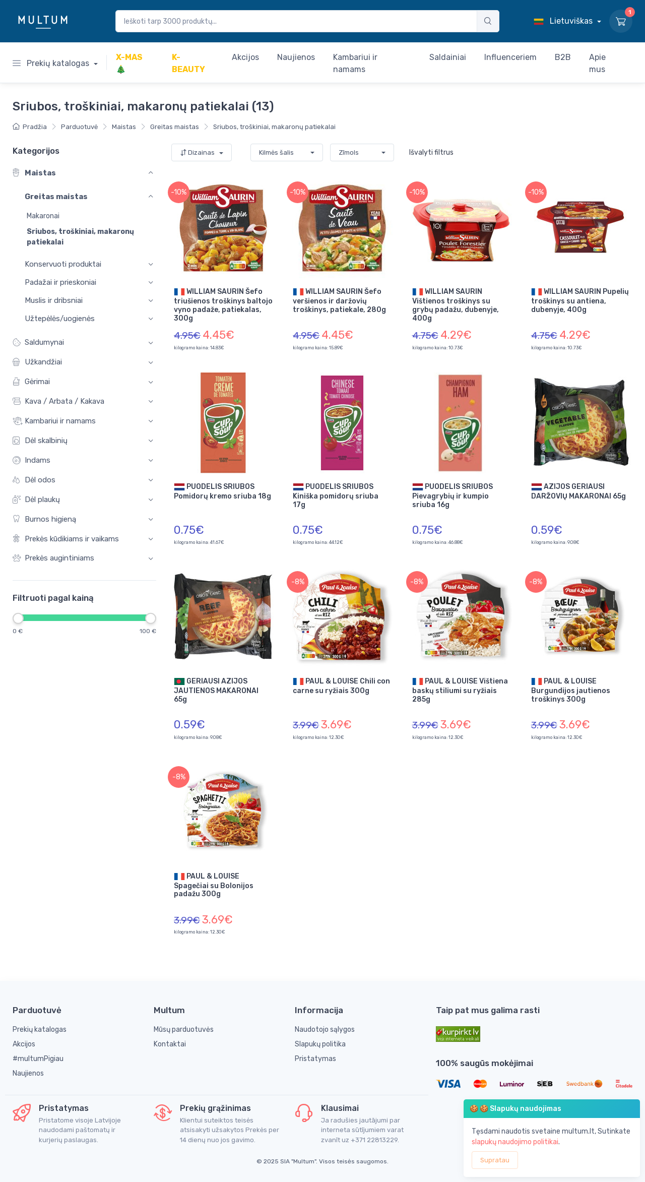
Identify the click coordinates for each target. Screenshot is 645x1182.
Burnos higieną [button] (44, 519)
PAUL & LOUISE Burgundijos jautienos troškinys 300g (570, 690)
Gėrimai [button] (31, 382)
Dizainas (198, 152)
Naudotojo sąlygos (325, 1029)
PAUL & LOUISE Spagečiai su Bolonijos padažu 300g (213, 885)
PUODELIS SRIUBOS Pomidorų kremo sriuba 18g (222, 491)
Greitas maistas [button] (56, 197)
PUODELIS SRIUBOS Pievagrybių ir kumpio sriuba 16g (452, 495)
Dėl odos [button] (34, 480)
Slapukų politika (320, 1044)
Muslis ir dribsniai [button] (54, 300)
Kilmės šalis (276, 152)
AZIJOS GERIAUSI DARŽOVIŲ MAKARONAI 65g (578, 491)
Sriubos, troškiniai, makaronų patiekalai (274, 127)
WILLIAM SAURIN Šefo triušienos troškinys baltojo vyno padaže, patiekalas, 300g (223, 304)
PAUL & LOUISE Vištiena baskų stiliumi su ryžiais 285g (460, 690)
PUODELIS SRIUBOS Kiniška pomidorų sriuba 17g (335, 495)
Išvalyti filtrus (431, 152)
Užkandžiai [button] (37, 362)
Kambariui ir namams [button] (54, 421)
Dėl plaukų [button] (36, 499)
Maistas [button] (34, 173)
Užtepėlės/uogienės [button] (60, 318)
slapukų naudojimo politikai (515, 1142)
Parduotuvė (79, 127)
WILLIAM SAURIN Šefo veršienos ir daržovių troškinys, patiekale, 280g (339, 300)
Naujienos (28, 1073)
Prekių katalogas (52, 63)
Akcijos (24, 1044)
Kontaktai (170, 1044)
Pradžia (30, 127)
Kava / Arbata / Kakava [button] (58, 401)
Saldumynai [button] (38, 343)
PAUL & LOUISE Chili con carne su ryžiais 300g (341, 685)
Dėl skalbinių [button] (40, 440)
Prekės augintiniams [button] (53, 558)
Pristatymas (315, 1058)
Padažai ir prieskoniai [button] (60, 282)
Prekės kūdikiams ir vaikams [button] (66, 539)
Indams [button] (31, 460)
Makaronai (43, 216)
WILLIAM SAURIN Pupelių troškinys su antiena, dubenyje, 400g (580, 300)
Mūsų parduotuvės (184, 1029)
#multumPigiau (38, 1058)
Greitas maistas (174, 127)
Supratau (494, 1160)
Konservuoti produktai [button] (63, 264)
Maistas (124, 127)
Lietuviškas (564, 21)
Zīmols (349, 152)
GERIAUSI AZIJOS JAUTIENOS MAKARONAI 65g (216, 690)
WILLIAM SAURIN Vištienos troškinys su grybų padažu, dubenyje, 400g (455, 304)
